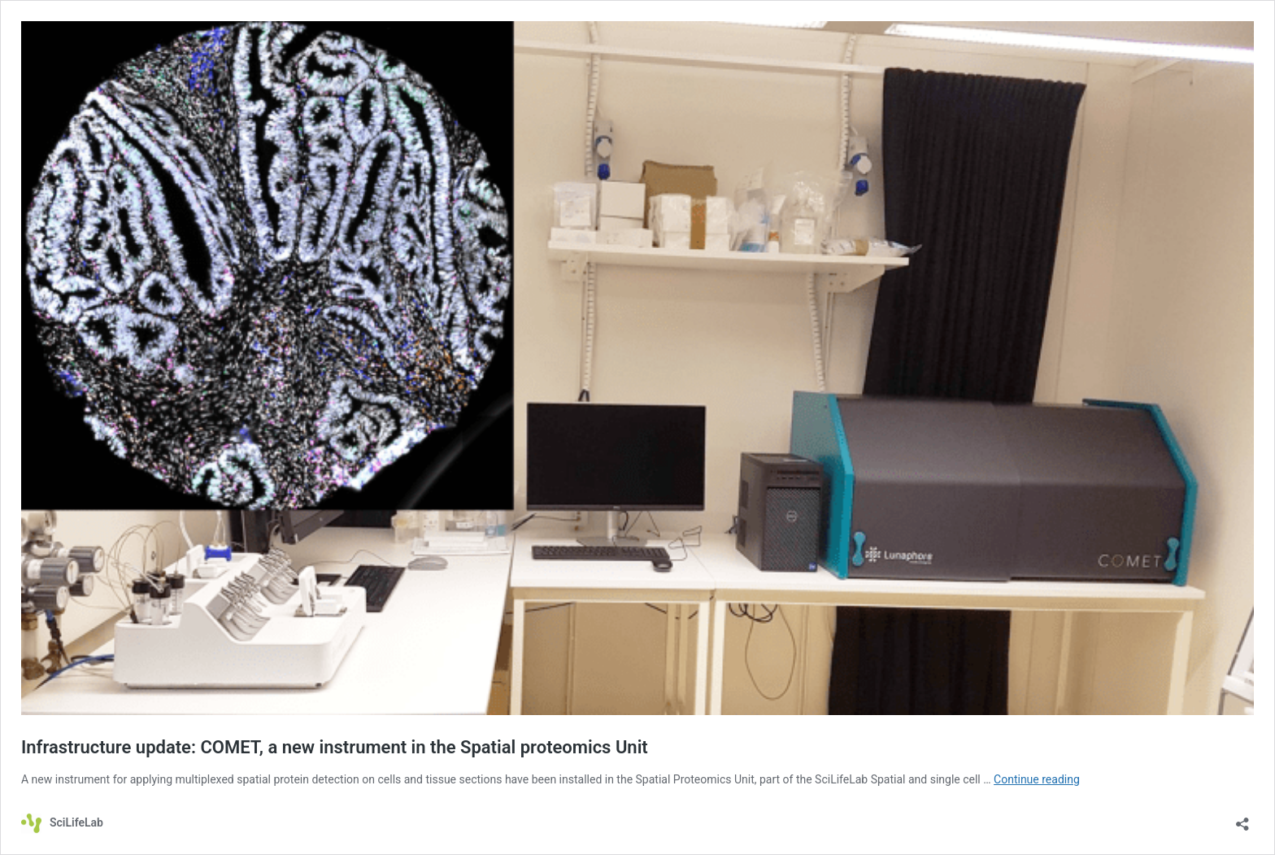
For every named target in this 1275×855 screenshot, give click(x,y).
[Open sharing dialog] (1242, 818)
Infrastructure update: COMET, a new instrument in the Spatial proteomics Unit (334, 747)
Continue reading (1037, 779)
